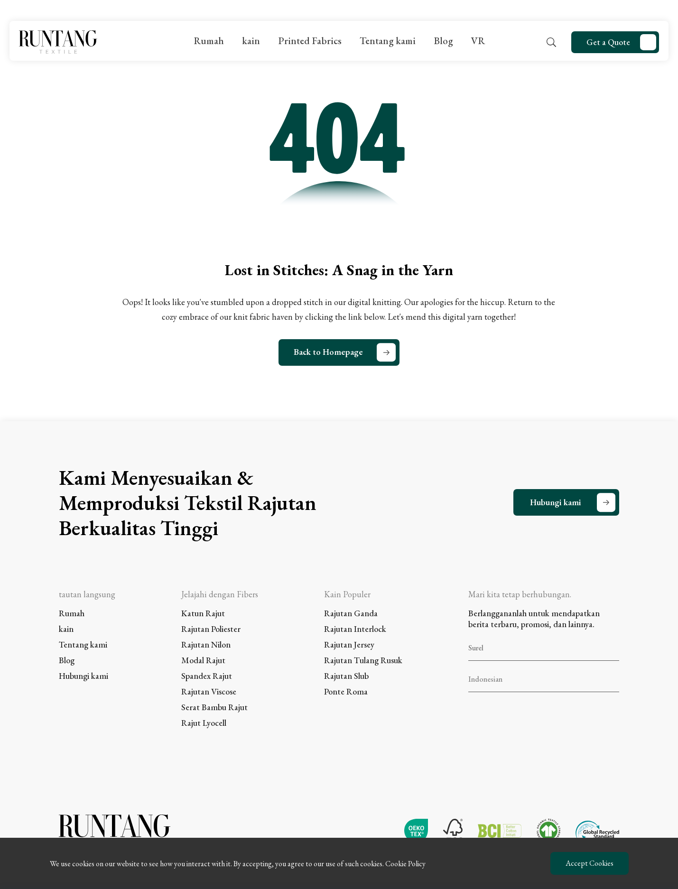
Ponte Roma (346, 691)
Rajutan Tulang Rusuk (363, 660)
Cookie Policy (405, 864)
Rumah (209, 40)
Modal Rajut (203, 660)
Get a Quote (608, 42)
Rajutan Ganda (351, 613)
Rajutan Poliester (211, 628)
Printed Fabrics (310, 40)
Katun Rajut (203, 613)
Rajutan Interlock (355, 628)
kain (251, 40)
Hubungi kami (555, 502)
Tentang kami (388, 40)
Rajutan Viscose (208, 691)
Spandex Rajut (206, 675)
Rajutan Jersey (349, 644)
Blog (443, 40)
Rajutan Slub (346, 675)
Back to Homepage (328, 351)
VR (478, 40)
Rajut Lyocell (203, 722)
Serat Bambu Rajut (214, 707)
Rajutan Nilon (206, 644)
